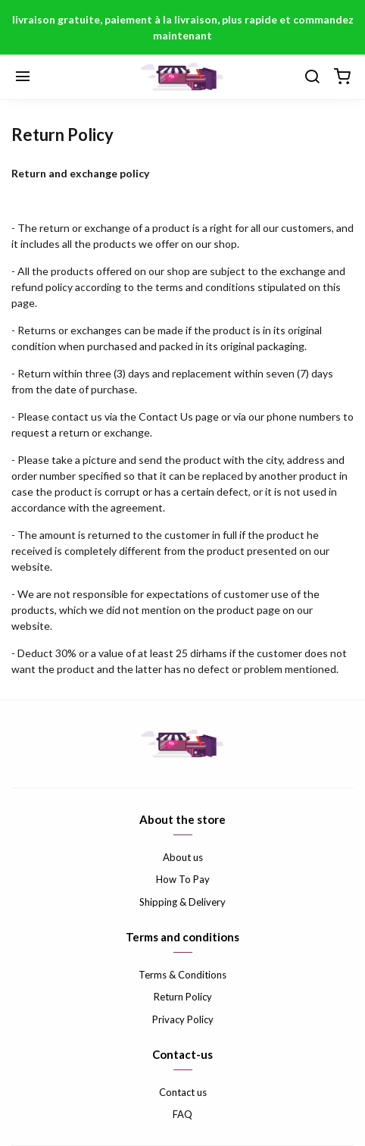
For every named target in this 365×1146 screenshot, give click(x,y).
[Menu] (22, 77)
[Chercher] (312, 77)
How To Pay (183, 879)
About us (183, 857)
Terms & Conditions (182, 975)
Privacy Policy (183, 1019)
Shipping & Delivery (182, 902)
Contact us (183, 1092)
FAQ (182, 1114)
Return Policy (183, 997)
